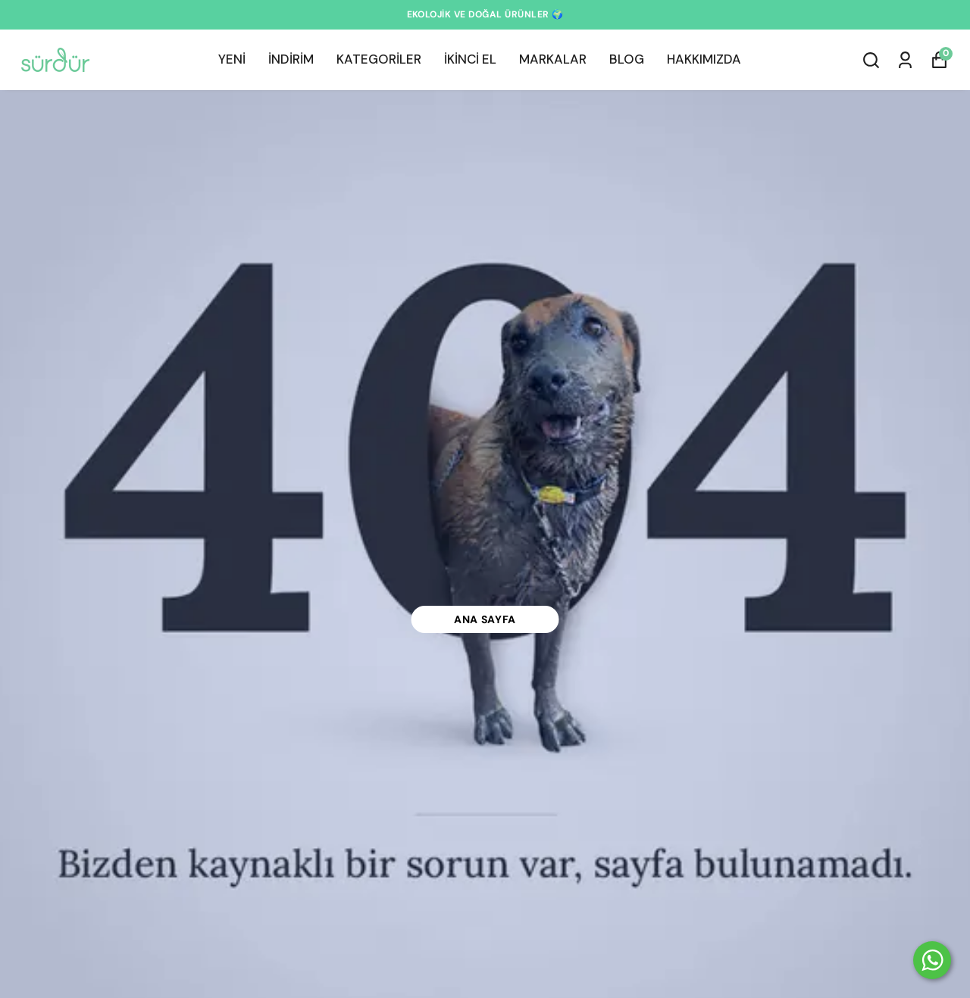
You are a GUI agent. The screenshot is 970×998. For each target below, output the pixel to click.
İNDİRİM (291, 59)
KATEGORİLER (378, 59)
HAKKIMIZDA (704, 59)
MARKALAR (553, 59)
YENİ (232, 59)
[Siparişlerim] (905, 60)
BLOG (626, 59)
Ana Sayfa (485, 619)
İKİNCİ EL (470, 59)
